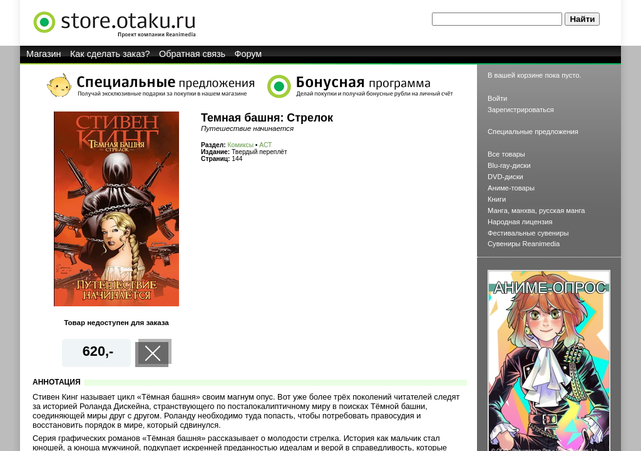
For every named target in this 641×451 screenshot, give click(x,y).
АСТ (265, 145)
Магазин (43, 54)
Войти (497, 98)
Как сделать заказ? (110, 54)
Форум (248, 54)
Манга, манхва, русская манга (536, 210)
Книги (497, 199)
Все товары (506, 154)
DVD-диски (505, 176)
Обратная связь (192, 54)
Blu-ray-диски (509, 165)
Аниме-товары (511, 188)
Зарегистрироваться (521, 109)
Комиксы (241, 145)
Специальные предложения (533, 131)
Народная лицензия (520, 222)
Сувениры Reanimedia (524, 243)
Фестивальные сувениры (528, 233)
